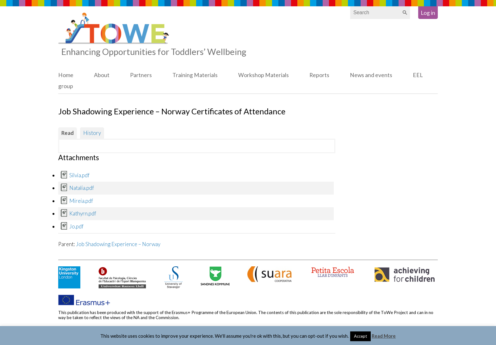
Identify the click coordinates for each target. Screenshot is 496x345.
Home (65, 75)
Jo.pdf (76, 226)
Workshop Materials (263, 75)
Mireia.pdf (81, 200)
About (101, 75)
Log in (428, 12)
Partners (141, 75)
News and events (371, 75)
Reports (319, 75)
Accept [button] (360, 336)
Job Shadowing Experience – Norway (118, 244)
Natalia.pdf (81, 188)
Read (67, 133)
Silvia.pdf (79, 175)
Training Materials (195, 75)
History (92, 133)
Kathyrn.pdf (82, 213)
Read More (384, 336)
